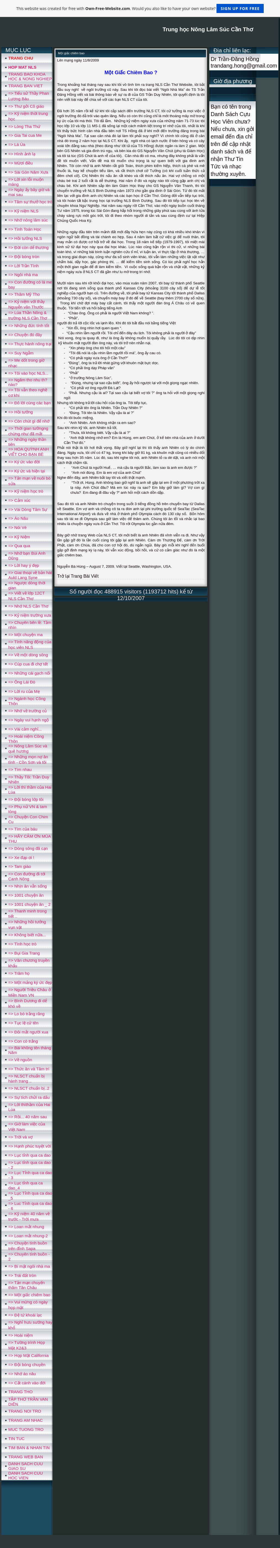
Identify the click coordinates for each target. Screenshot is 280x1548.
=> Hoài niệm (20, 1335)
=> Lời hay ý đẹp (23, 565)
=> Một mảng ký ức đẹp (30, 982)
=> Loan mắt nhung (26, 1226)
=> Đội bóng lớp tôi (25, 799)
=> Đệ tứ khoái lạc (25, 1315)
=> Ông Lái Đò (21, 682)
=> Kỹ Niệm (19, 536)
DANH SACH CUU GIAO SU (25, 1466)
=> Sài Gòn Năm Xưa (28, 172)
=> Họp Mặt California (28, 1355)
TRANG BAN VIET (25, 85)
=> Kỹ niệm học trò (25, 491)
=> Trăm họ (19, 973)
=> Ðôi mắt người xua (28, 1032)
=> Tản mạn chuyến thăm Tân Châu (26, 1285)
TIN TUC (16, 1438)
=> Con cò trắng (23, 1041)
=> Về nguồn (20, 1059)
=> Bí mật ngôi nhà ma (29, 1266)
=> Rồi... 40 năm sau (27, 1116)
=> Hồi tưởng (20, 412)
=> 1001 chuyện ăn (26, 895)
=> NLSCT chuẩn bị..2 (28, 1088)
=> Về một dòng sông (28, 654)
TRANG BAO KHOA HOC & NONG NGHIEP (30, 76)
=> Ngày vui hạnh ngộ (28, 720)
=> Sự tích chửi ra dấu (29, 1097)
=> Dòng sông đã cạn (28, 848)
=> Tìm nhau (20, 769)
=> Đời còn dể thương (28, 247)
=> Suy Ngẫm (20, 353)
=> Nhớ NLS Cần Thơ (28, 606)
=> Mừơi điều (20, 163)
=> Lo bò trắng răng (26, 1013)
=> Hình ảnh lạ (21, 153)
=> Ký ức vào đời (24, 461)
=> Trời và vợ (20, 1137)
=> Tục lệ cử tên (23, 1022)
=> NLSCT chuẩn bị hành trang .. (26, 1078)
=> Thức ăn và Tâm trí (28, 1068)
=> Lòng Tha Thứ (24, 126)
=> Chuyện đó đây (25, 334)
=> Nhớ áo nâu (22, 1373)
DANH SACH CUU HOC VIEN (25, 1475)
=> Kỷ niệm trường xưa (29, 615)
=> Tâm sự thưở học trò (30, 201)
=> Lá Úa (16, 144)
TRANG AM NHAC (25, 1420)
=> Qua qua (19, 545)
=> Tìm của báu (22, 829)
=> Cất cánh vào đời (27, 1382)
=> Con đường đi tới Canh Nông (26, 876)
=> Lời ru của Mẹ (24, 691)
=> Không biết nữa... (27, 934)
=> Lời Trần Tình (23, 265)
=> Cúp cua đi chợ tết (28, 664)
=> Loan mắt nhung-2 (28, 1235)
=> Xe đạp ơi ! (21, 857)
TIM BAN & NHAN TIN (29, 1447)
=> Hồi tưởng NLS (25, 238)
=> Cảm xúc (19, 500)
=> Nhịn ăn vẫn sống (27, 886)
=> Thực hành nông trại (29, 343)
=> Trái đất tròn (22, 1275)
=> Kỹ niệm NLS (23, 211)
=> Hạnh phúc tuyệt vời (29, 1146)
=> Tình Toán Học (24, 229)
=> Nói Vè (17, 527)
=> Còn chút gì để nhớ (28, 421)
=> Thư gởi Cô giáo (26, 106)
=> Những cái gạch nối (29, 673)
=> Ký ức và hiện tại (26, 471)
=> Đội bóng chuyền (27, 1364)
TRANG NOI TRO (24, 1411)
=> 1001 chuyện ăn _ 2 (29, 904)
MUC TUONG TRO (26, 1429)
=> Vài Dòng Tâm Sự (27, 509)
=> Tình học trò (22, 944)
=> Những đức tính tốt (28, 325)
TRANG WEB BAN (25, 1456)
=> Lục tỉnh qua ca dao (29, 1155)
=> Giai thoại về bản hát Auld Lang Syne (30, 575)
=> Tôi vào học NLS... (28, 373)
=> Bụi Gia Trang (24, 953)
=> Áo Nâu (18, 518)
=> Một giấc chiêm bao (29, 1294)
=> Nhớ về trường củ (27, 710)
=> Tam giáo (19, 866)
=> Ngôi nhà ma (23, 274)
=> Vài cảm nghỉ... (25, 729)
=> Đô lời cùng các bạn (29, 402)
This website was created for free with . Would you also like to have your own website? (140, 8)
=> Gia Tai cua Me (25, 135)
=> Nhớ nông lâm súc (28, 220)
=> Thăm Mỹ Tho (24, 294)
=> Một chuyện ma (25, 634)
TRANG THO (20, 1391)
